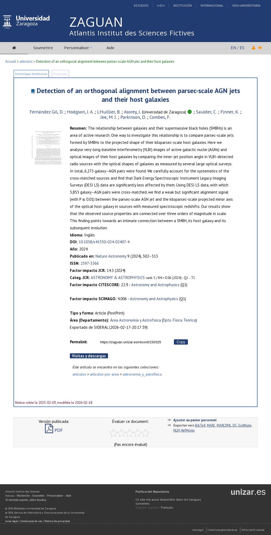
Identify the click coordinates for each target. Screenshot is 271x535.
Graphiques (60, 74)
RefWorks (188, 430)
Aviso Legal (198, 529)
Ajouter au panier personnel (194, 420)
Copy (181, 342)
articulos (26, 61)
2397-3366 (89, 263)
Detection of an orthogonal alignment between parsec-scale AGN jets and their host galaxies (138, 95)
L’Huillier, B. (108, 112)
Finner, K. (229, 112)
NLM (176, 430)
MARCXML (224, 425)
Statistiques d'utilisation (31, 74)
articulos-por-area (104, 374)
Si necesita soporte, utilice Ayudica (25, 500)
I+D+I (161, 5)
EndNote (244, 425)
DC (235, 425)
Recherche (23, 495)
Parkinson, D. (133, 117)
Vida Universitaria (246, 5)
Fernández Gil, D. (46, 112)
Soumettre (43, 47)
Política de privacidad (57, 521)
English (141, 507)
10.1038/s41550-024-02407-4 (104, 241)
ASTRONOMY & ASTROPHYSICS (118, 277)
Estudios (141, 5)
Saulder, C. (206, 112)
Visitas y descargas (89, 355)
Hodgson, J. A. (80, 112)
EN (233, 47)
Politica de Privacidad (253, 529)
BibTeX (200, 425)
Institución (182, 5)
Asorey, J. (132, 112)
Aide (110, 47)
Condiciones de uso (31, 521)
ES (242, 47)
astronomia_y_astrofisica (142, 374)
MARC (211, 425)
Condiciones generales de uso (222, 529)
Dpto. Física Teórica (179, 320)
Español (153, 507)
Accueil (10, 61)
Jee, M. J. (108, 117)
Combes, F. (160, 117)
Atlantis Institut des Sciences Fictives (132, 33)
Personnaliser (76, 47)
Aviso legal (11, 521)
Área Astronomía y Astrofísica (135, 320)
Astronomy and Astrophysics (155, 284)
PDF (54, 430)
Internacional (212, 5)
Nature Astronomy (111, 256)
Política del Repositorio (152, 491)
